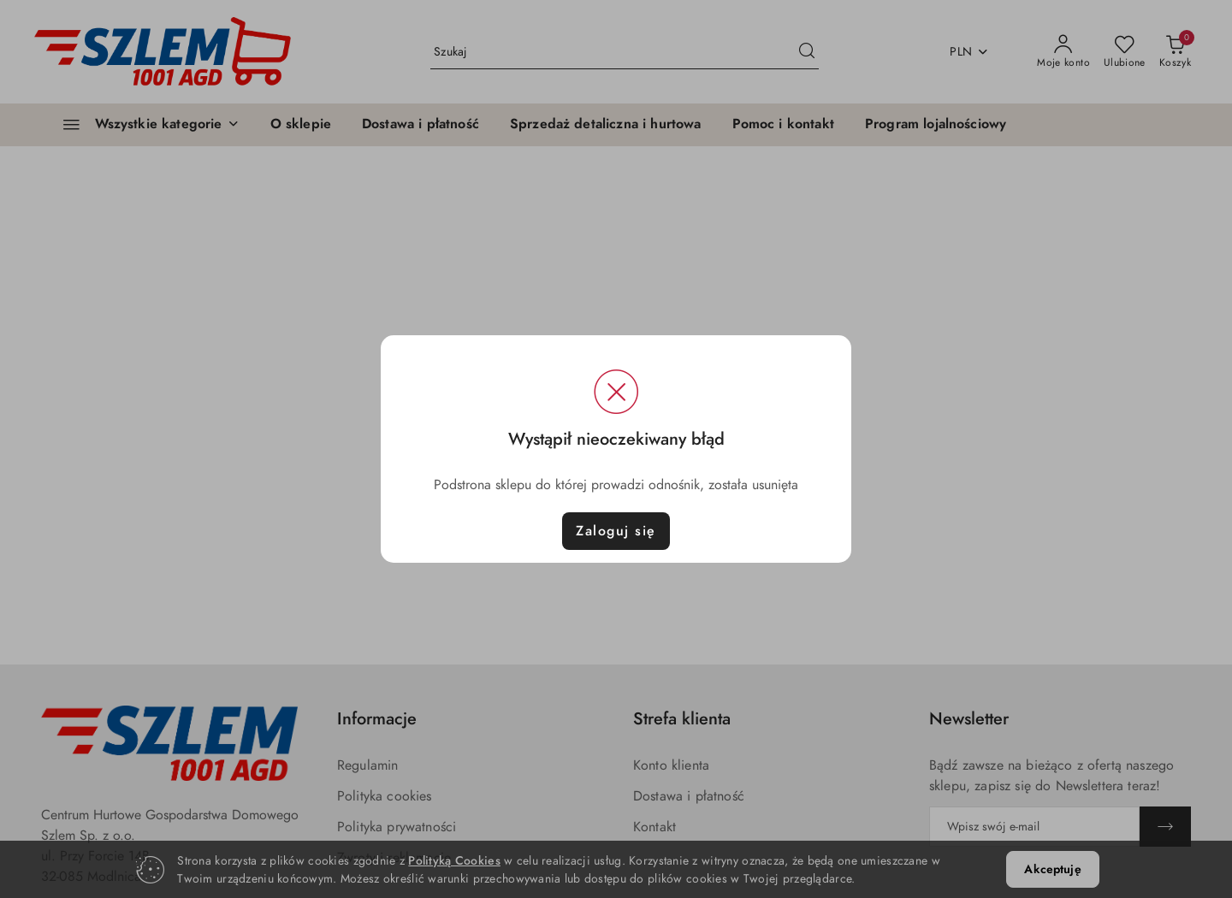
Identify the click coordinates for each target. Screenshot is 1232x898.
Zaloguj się (616, 531)
